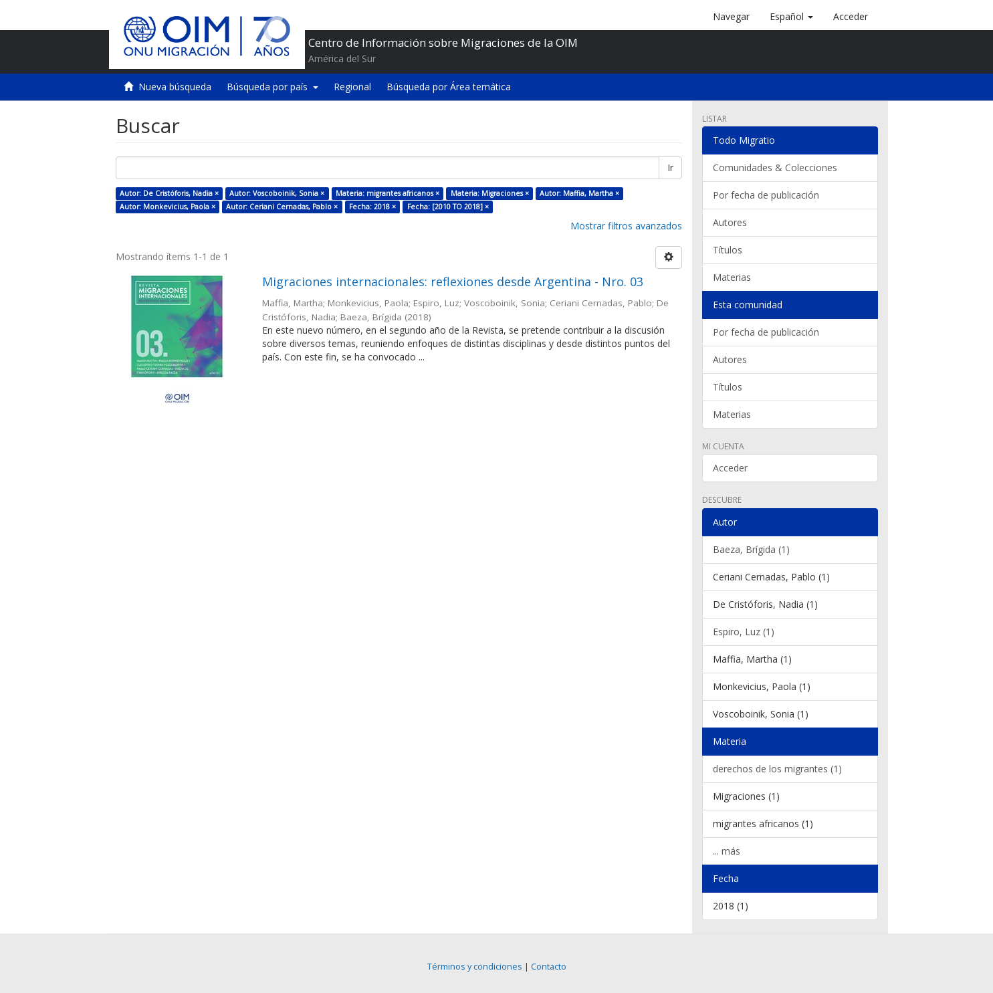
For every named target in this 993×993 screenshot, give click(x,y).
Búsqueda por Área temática (449, 86)
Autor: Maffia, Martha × (579, 193)
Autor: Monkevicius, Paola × (167, 206)
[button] (791, 16)
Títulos (727, 249)
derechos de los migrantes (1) (777, 768)
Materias (732, 277)
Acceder (730, 467)
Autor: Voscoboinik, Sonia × (276, 193)
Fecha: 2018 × (372, 206)
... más (726, 851)
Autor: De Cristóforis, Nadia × (169, 193)
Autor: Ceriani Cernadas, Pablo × (282, 206)
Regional (352, 86)
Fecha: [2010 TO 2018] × (448, 206)
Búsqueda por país (272, 86)
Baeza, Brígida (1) (751, 549)
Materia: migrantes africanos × (387, 193)
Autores (730, 222)
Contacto (548, 966)
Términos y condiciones (474, 966)
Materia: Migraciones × (490, 193)
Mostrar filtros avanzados (626, 225)
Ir (670, 167)
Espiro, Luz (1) (743, 631)
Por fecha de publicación (766, 195)
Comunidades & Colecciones (775, 167)
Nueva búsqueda (174, 86)
